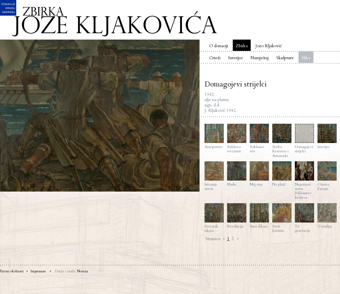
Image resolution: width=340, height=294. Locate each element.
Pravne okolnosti (12, 271)
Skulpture (285, 58)
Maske (236, 174)
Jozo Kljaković (268, 46)
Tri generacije (304, 218)
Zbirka (242, 46)
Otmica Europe (327, 176)
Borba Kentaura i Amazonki (282, 141)
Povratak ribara (214, 218)
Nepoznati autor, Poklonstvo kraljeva (304, 180)
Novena (82, 271)
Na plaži (282, 174)
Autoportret (214, 136)
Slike (305, 58)
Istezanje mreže (214, 176)
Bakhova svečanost (236, 138)
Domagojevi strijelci (304, 138)
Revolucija (236, 215)
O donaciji (218, 46)
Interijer (235, 58)
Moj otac (259, 174)
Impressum (38, 271)
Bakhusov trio (259, 138)
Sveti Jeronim (282, 218)
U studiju (327, 215)
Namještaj (259, 58)
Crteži (214, 58)
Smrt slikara (259, 215)
